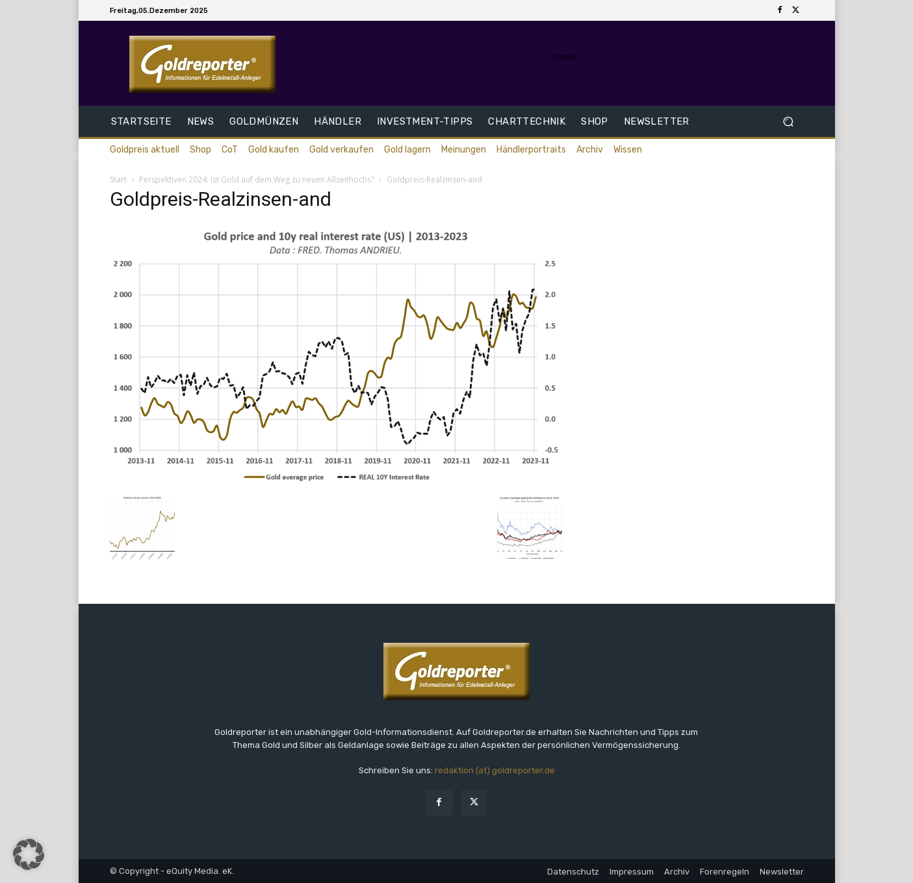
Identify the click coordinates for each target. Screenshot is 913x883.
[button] (788, 121)
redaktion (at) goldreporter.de (495, 770)
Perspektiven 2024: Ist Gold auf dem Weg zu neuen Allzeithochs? (256, 179)
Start (118, 179)
